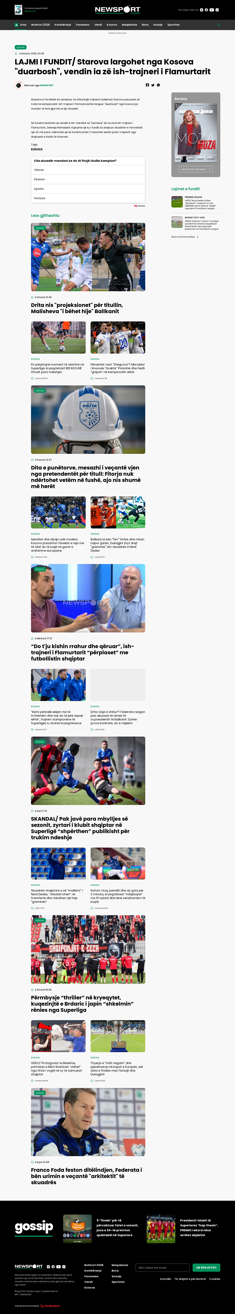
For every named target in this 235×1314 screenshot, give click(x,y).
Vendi (98, 25)
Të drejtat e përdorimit (190, 1279)
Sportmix (173, 25)
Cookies (214, 1279)
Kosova (112, 25)
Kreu (23, 25)
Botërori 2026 (40, 25)
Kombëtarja (63, 25)
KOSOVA (37, 149)
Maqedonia (129, 25)
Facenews (82, 25)
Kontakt (165, 1279)
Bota (145, 25)
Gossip (158, 25)
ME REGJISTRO (206, 1267)
